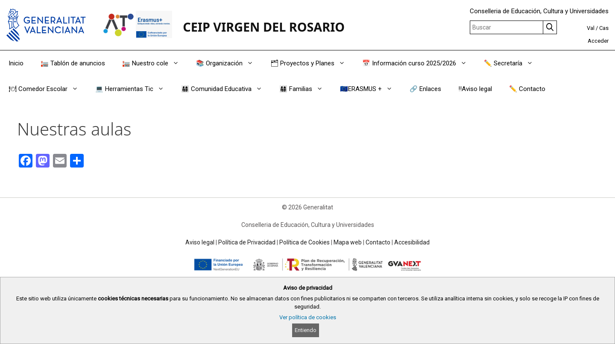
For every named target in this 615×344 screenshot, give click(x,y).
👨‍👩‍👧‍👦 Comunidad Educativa (226, 89)
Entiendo (305, 330)
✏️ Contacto (527, 89)
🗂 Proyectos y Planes (312, 63)
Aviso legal (199, 242)
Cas (604, 28)
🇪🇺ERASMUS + (370, 89)
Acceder (598, 41)
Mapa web (348, 242)
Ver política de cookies (307, 317)
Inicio (16, 63)
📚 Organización (229, 63)
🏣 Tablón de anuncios (73, 63)
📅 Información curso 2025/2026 (418, 63)
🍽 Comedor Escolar (48, 89)
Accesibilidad (412, 242)
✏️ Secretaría (513, 63)
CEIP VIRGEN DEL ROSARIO (264, 26)
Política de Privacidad (246, 242)
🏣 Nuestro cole (154, 63)
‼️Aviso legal (475, 89)
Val (590, 28)
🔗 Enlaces (425, 89)
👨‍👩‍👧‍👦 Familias (305, 89)
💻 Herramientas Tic (134, 89)
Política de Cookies (304, 242)
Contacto (378, 242)
